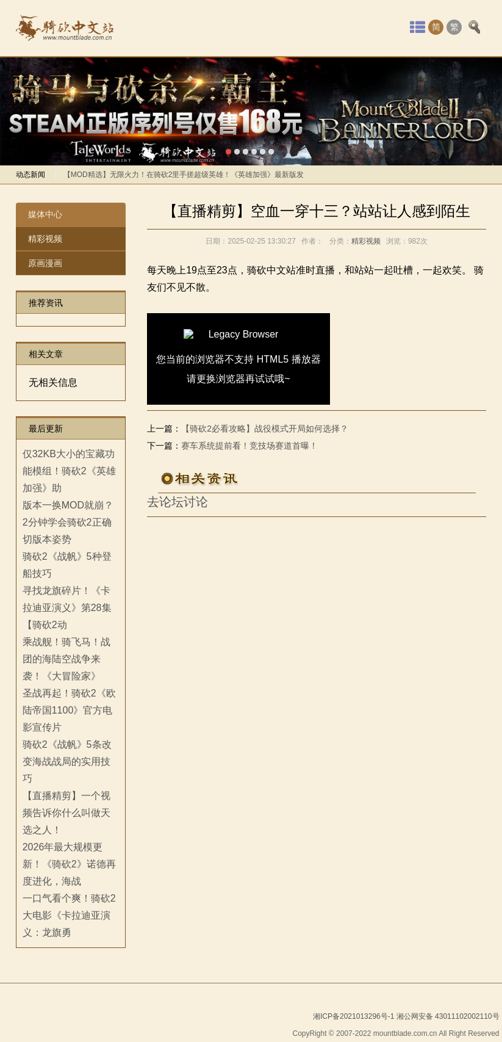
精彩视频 (45, 239)
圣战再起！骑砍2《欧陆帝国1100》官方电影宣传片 (69, 710)
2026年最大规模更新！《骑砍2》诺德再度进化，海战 (69, 864)
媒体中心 (45, 214)
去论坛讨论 (177, 501)
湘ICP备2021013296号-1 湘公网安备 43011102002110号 (406, 1016)
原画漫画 (45, 263)
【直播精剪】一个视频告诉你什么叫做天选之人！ (66, 813)
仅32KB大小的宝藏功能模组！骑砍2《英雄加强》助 (69, 471)
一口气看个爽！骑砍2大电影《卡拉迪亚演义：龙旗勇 (69, 915)
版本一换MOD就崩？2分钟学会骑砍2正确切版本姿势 (68, 522)
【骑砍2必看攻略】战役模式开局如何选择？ (264, 428)
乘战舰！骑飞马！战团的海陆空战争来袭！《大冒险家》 (66, 659)
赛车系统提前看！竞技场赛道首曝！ (249, 445)
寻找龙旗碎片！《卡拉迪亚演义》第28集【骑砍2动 (67, 607)
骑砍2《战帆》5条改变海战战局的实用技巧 (67, 761)
